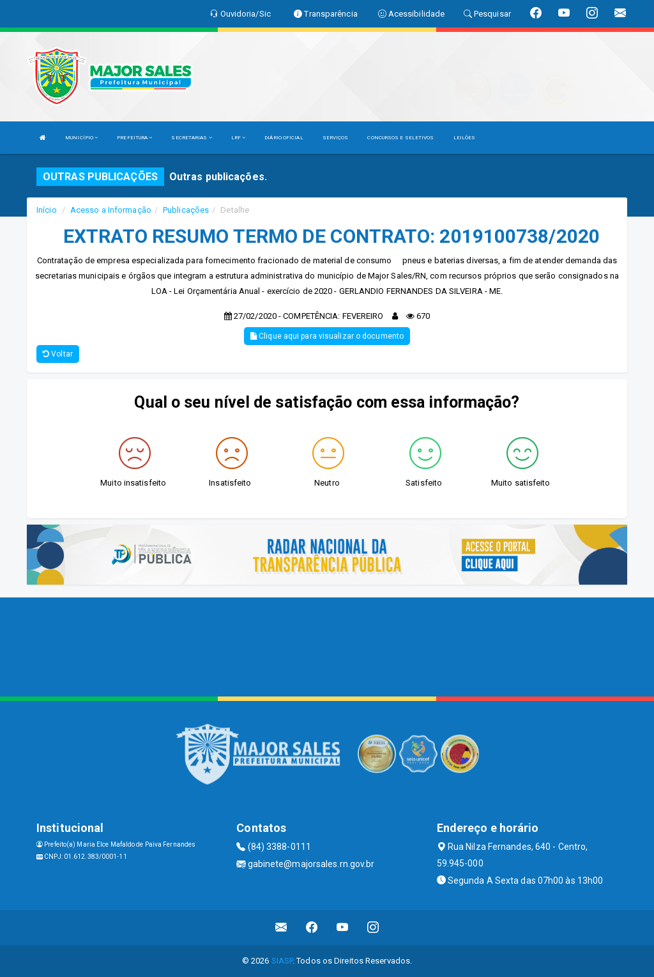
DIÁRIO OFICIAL (283, 138)
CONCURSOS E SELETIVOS (400, 138)
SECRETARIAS (191, 138)
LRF (238, 138)
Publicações (186, 210)
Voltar (58, 354)
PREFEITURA (134, 138)
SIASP (282, 960)
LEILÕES (464, 138)
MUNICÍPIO (81, 138)
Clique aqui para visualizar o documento (327, 336)
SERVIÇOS (336, 138)
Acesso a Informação (110, 210)
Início (46, 210)
